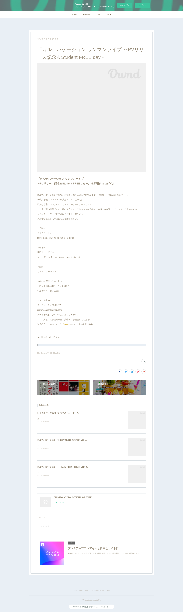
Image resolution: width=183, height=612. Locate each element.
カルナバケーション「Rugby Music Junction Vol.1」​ (62, 440)
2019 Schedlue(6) (43, 353)
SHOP (108, 14)
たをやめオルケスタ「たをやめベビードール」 (59, 413)
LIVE (98, 14)
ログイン (143, 5)
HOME (74, 14)
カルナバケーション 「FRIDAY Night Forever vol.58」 (63, 467)
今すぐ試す (125, 5)
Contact (66, 324)
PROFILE (87, 14)
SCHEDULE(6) (55, 353)
